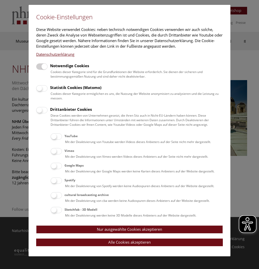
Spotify (69, 180)
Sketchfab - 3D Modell (80, 209)
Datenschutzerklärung (55, 54)
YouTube (71, 136)
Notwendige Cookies (69, 65)
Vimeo (69, 151)
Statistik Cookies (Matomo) (75, 87)
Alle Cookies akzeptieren (129, 242)
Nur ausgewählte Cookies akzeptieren (129, 229)
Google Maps (74, 165)
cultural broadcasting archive (86, 195)
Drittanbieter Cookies (71, 109)
